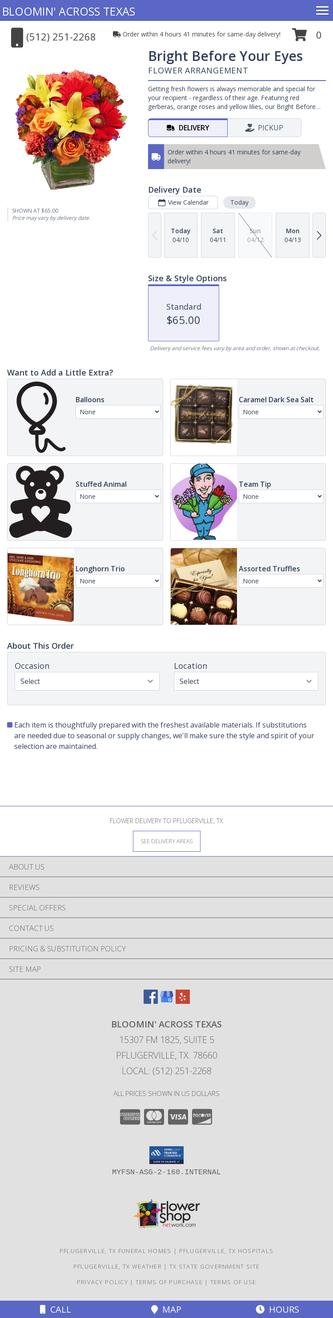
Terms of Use (233, 1282)
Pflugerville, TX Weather (117, 1266)
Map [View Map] (166, 1309)
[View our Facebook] (151, 1001)
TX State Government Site (214, 1266)
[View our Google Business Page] (167, 1001)
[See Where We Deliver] (167, 841)
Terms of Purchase (169, 1282)
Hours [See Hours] (277, 1309)
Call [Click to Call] (55, 1309)
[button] (307, 38)
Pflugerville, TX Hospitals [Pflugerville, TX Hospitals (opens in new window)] (226, 1251)
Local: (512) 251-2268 (167, 1071)
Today (239, 202)
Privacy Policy (102, 1282)
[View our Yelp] (183, 1001)
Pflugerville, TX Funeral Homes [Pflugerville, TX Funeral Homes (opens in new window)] (116, 1251)
